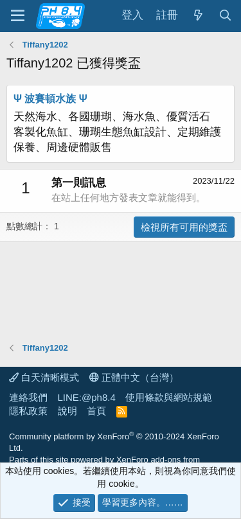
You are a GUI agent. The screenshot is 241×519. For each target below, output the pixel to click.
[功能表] (18, 16)
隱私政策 (28, 410)
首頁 (96, 410)
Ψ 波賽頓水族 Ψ (50, 98)
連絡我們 (28, 397)
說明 (67, 410)
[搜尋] (224, 16)
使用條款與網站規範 (168, 397)
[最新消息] (197, 16)
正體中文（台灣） (134, 377)
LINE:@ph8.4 (87, 397)
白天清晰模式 (44, 377)
